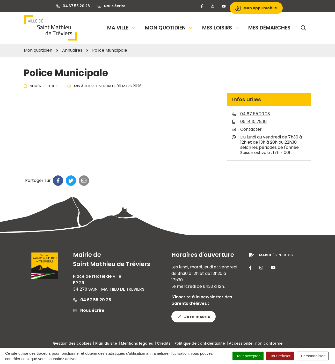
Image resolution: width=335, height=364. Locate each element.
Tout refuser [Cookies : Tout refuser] (280, 356)
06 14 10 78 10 (253, 122)
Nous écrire (88, 310)
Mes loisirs (221, 27)
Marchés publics (276, 255)
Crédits (164, 343)
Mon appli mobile (256, 8)
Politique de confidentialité (199, 343)
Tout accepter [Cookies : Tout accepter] (248, 356)
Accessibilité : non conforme (255, 343)
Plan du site (106, 343)
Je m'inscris (193, 317)
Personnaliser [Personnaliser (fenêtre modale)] (313, 356)
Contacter (251, 129)
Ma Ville (121, 27)
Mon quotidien (169, 27)
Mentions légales (137, 343)
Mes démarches (269, 27)
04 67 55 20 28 (255, 114)
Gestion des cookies (72, 343)
